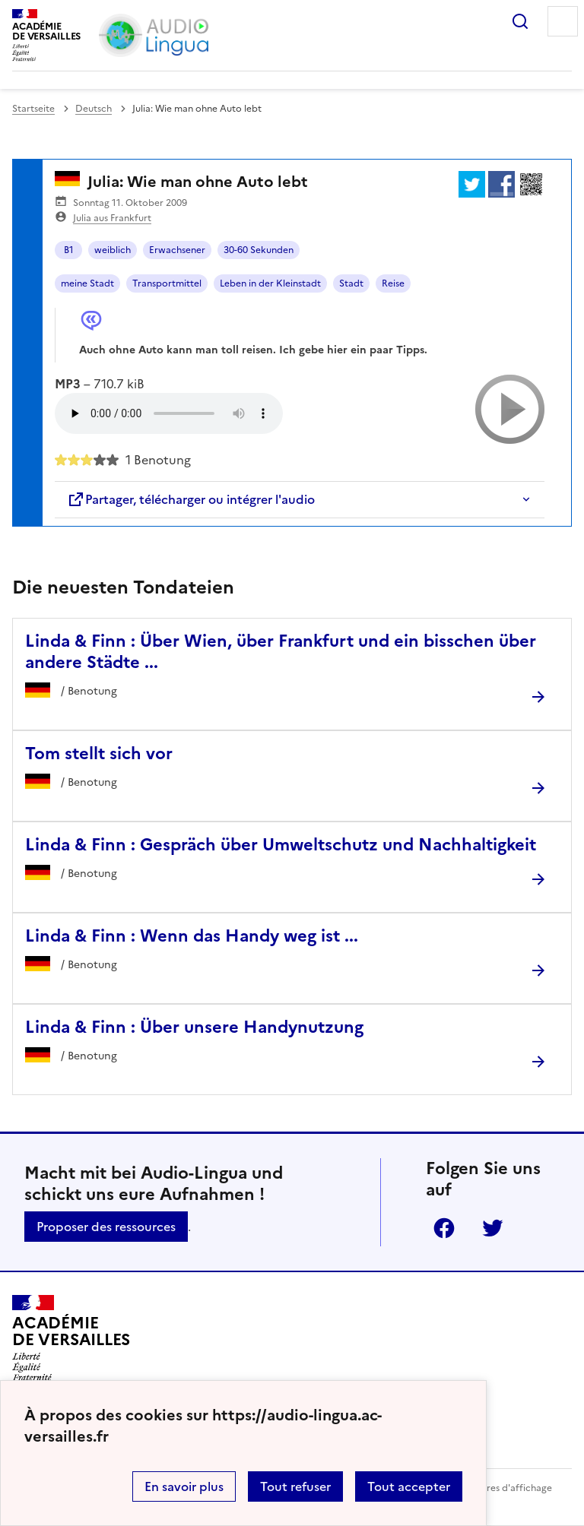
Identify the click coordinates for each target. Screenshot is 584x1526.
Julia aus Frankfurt (112, 218)
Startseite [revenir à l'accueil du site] (33, 109)
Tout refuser (295, 1486)
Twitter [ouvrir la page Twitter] (492, 1228)
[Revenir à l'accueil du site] (71, 1338)
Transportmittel (167, 283)
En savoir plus (184, 1486)
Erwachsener (177, 250)
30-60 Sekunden (259, 250)
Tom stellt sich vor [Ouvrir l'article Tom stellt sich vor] (99, 753)
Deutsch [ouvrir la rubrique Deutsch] (93, 109)
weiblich (112, 250)
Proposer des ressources (106, 1226)
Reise (393, 283)
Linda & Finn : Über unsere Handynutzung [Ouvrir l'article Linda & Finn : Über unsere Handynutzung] (194, 1027)
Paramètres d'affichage (500, 1488)
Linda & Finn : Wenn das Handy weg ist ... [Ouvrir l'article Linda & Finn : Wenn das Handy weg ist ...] (191, 935)
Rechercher (520, 21)
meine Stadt (87, 283)
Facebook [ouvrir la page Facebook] (444, 1228)
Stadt (351, 283)
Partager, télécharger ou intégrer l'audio (191, 499)
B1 (69, 250)
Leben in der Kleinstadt (270, 283)
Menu (563, 21)
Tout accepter (408, 1486)
